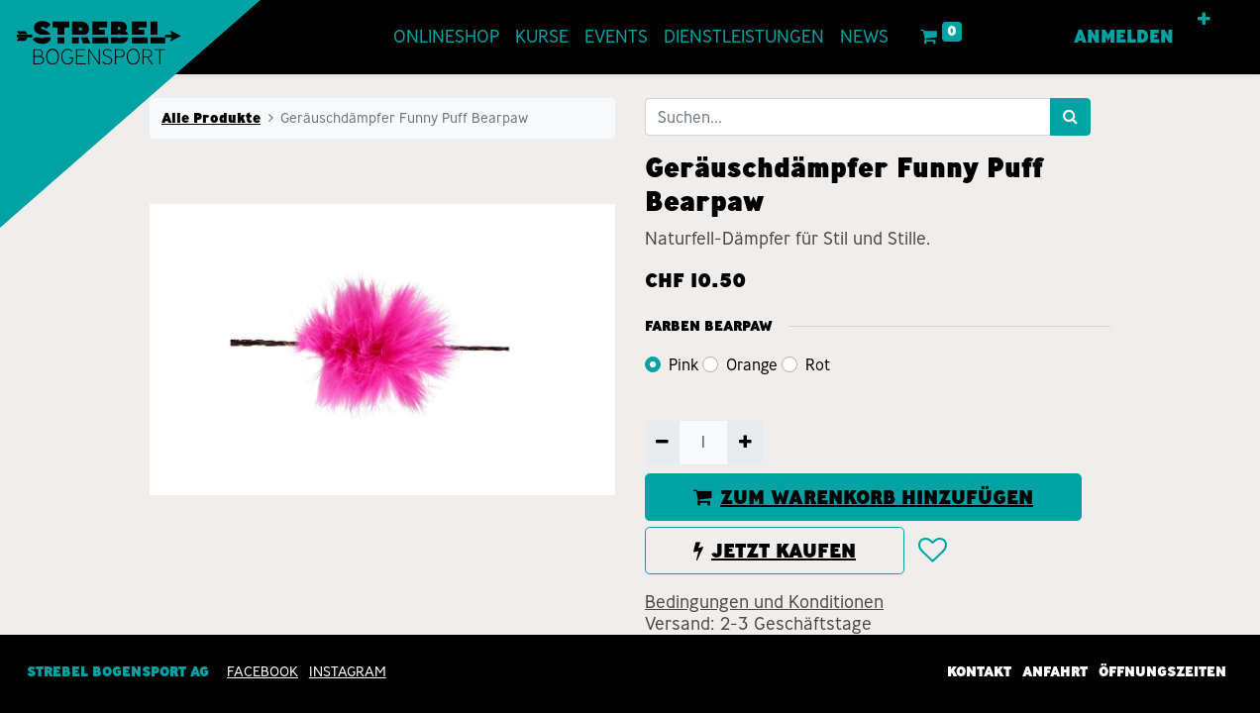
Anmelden (1124, 37)
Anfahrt (1055, 671)
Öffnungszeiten (1162, 671)
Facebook (262, 671)
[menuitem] (446, 37)
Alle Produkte (211, 118)
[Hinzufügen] (744, 442)
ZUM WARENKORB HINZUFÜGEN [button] (863, 497)
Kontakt (979, 671)
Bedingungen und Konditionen (764, 602)
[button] (1204, 20)
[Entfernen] (662, 442)
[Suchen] (1070, 117)
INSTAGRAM (347, 671)
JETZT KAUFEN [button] (774, 550)
